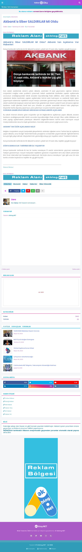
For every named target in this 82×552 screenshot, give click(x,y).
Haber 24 (7, 414)
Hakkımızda (42, 549)
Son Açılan (16, 326)
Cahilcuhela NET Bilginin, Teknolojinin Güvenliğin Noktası (35, 365)
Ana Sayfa (6, 17)
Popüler (6, 326)
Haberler (33, 184)
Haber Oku (7, 408)
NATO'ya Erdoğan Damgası (24, 340)
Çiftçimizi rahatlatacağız (23, 357)
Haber (25, 184)
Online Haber (8, 398)
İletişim (52, 549)
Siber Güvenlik (45, 184)
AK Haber (7, 411)
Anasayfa (30, 549)
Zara (13, 199)
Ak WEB (41, 292)
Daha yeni (6, 269)
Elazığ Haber (8, 401)
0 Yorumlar (31, 27)
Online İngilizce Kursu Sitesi (24, 348)
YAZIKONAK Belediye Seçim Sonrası (26, 331)
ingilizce (22, 541)
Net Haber (7, 405)
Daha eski (75, 269)
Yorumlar (26, 326)
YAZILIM (41, 319)
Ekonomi (15, 17)
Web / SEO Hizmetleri (10, 7)
